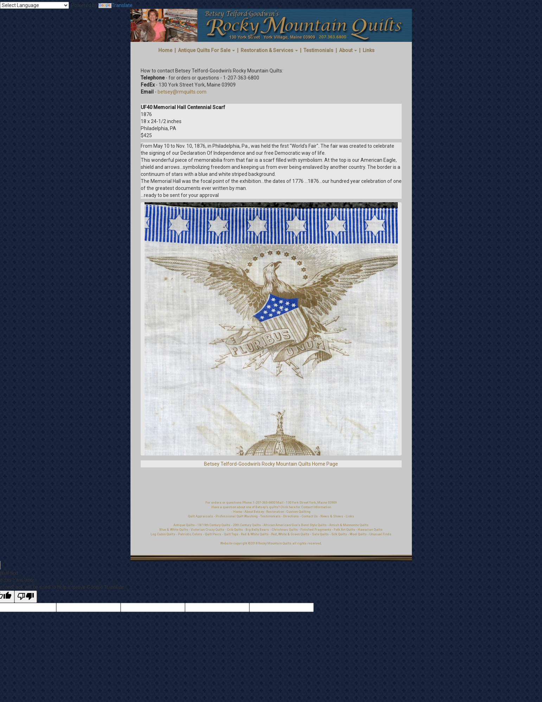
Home (165, 50)
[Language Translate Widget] (34, 5)
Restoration (275, 511)
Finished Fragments (315, 529)
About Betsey (254, 511)
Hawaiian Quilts (370, 529)
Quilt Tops (231, 534)
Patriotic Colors (190, 534)
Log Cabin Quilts (163, 534)
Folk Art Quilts (344, 529)
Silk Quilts (339, 534)
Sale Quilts (320, 534)
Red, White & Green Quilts (290, 534)
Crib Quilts (235, 529)
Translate (115, 5)
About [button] (348, 50)
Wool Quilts (358, 534)
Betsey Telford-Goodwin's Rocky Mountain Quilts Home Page (271, 464)
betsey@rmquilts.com (182, 92)
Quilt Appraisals (200, 516)
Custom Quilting (298, 511)
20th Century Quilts (247, 525)
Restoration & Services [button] (269, 50)
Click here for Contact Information (305, 507)
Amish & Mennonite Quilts (349, 525)
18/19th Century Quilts (213, 525)
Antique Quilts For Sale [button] (206, 50)
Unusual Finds (380, 534)
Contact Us (310, 516)
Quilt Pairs (213, 534)
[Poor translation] (25, 597)
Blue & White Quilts (173, 529)
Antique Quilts (184, 525)
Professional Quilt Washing (237, 516)
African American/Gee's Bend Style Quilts (295, 525)
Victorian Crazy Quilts (207, 529)
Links (369, 50)
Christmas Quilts (285, 529)
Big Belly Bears (257, 529)
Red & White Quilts (255, 534)
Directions (291, 516)
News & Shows (331, 516)
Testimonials (318, 50)
